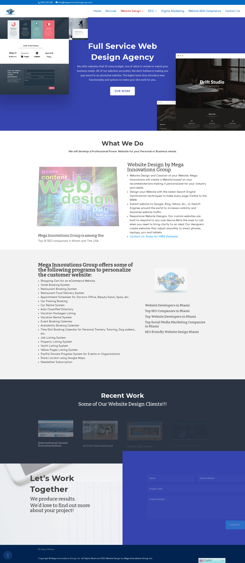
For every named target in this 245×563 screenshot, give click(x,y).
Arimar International (98, 447)
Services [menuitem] (110, 11)
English (205, 560)
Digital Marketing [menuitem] (172, 11)
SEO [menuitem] (151, 11)
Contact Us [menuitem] (232, 11)
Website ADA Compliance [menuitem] (204, 11)
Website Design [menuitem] (131, 11)
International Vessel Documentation (53, 446)
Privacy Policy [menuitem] (46, 549)
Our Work (122, 93)
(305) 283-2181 (46, 2)
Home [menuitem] (97, 11)
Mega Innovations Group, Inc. (138, 558)
